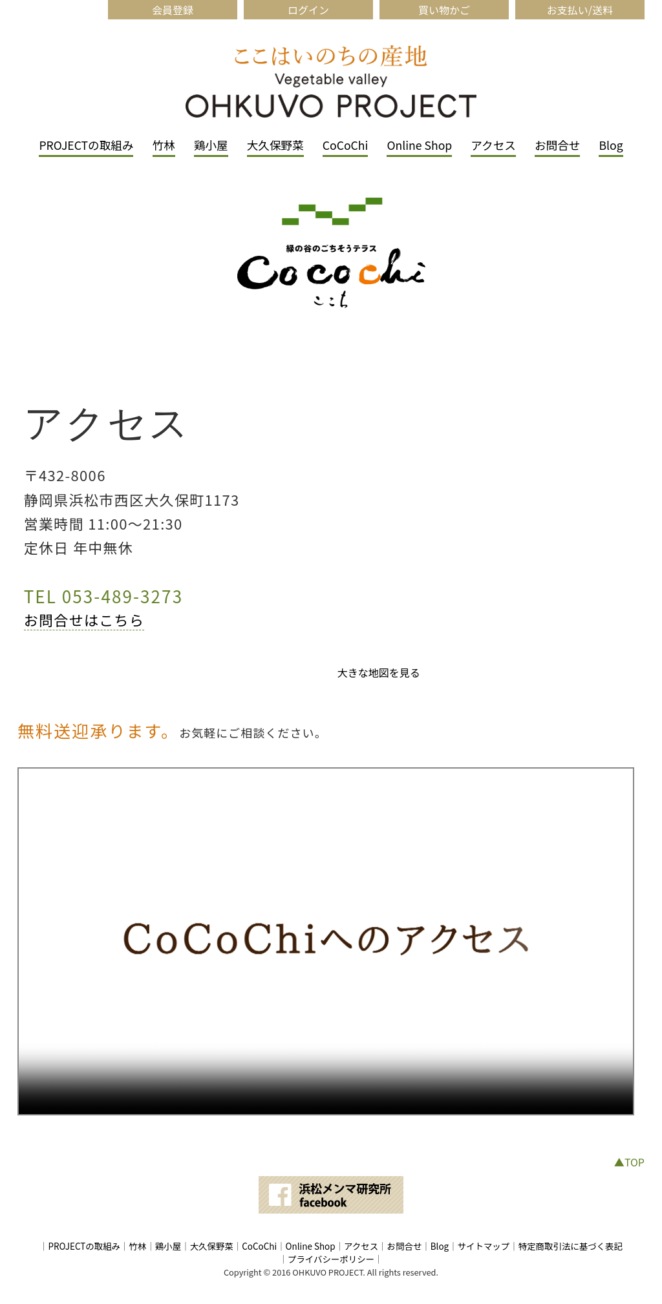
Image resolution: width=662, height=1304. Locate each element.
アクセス (493, 145)
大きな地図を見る (378, 672)
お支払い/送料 (580, 9)
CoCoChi (345, 145)
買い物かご (444, 9)
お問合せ (557, 145)
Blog (611, 145)
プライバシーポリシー (331, 1258)
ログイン (308, 9)
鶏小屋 (211, 145)
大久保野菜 (275, 145)
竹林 (164, 145)
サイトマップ (484, 1245)
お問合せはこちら (84, 619)
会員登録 (172, 9)
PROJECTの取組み (86, 145)
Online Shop (419, 145)
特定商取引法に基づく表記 (570, 1245)
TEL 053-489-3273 (103, 596)
